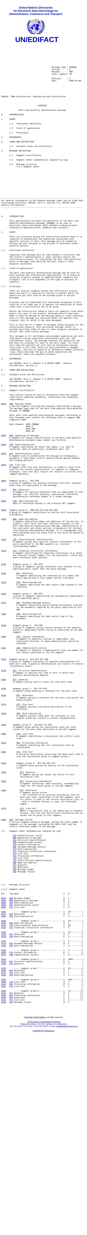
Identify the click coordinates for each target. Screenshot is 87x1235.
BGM (11, 514)
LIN (18, 872)
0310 (3, 883)
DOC (18, 715)
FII (14, 652)
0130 (3, 669)
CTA (18, 756)
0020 (3, 514)
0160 (3, 704)
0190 (3, 742)
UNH (11, 476)
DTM (11, 525)
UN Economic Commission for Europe (44, 1215)
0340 (3, 918)
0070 (3, 579)
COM (18, 769)
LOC (14, 639)
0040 (3, 536)
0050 (3, 549)
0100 (3, 615)
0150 (3, 690)
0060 (3, 568)
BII (14, 796)
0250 (3, 818)
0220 (3, 783)
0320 (3, 894)
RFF (14, 579)
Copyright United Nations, (35, 1210)
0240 (3, 807)
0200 (3, 756)
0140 (3, 680)
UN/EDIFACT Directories (43, 1224)
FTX (11, 549)
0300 (3, 872)
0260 (3, 826)
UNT (11, 975)
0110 (3, 639)
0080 (3, 593)
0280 (3, 848)
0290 (3, 861)
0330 (3, 907)
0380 (3, 975)
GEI (18, 883)
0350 (3, 929)
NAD (14, 615)
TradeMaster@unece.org (67, 1219)
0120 (3, 652)
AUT (11, 536)
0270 (3, 837)
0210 (3, 769)
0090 (3, 604)
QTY (14, 807)
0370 (3, 962)
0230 (3, 796)
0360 (3, 940)
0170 (3, 715)
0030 (3, 525)
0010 (3, 476)
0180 (3, 728)
